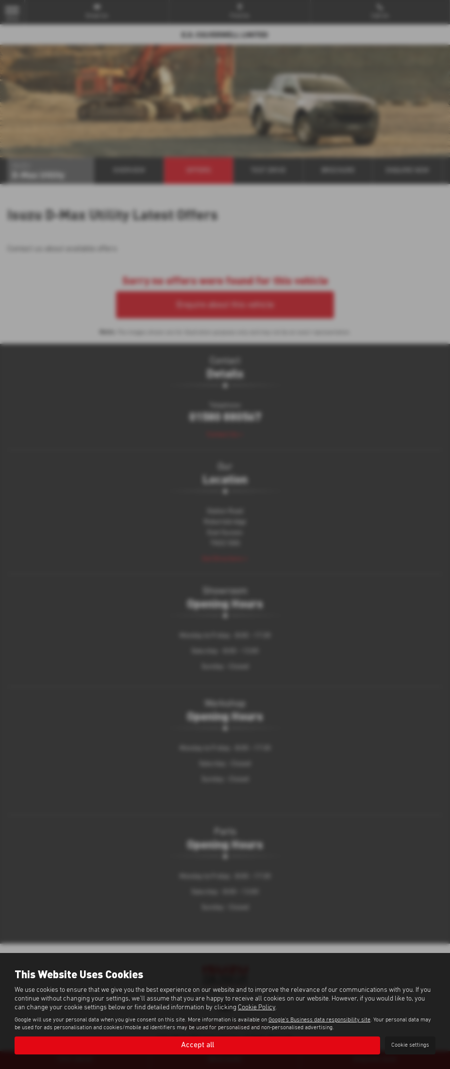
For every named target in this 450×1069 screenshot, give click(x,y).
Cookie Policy (256, 1007)
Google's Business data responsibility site (319, 1020)
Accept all (197, 1045)
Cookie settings (410, 1045)
